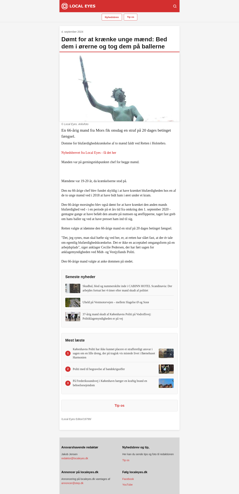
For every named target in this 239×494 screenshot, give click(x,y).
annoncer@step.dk (72, 483)
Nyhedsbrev (112, 17)
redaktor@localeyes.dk (74, 458)
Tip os (130, 17)
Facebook (128, 478)
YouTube (127, 484)
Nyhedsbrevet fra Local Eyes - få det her (88, 153)
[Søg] (175, 6)
